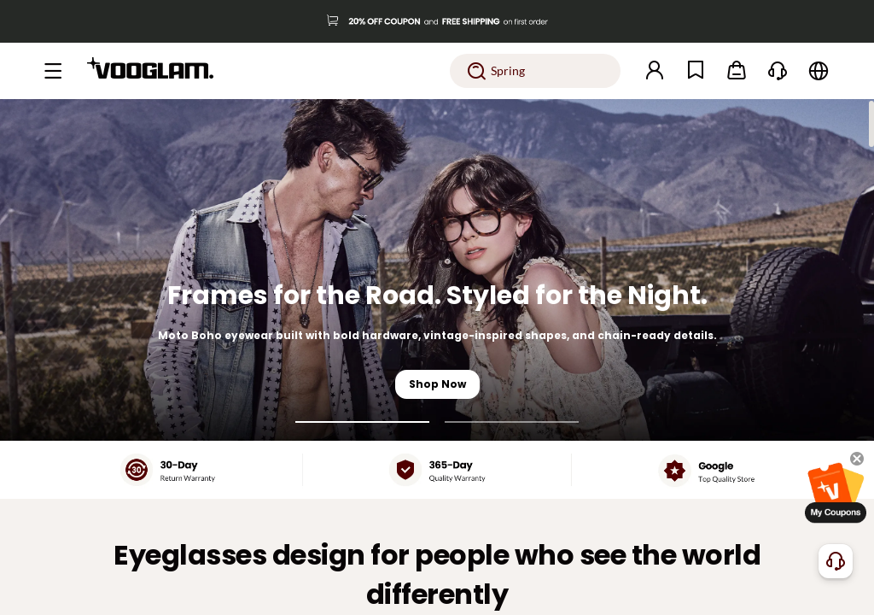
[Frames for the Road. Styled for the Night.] (437, 270)
